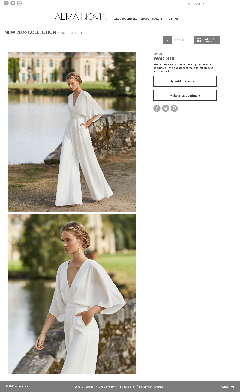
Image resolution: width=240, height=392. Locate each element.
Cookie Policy (107, 386)
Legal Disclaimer (84, 386)
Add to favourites (185, 81)
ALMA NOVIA (81, 16)
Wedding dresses (125, 18)
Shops (145, 18)
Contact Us (227, 386)
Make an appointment (167, 18)
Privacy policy (127, 386)
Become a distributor (151, 386)
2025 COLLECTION (72, 32)
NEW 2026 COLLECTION (30, 32)
